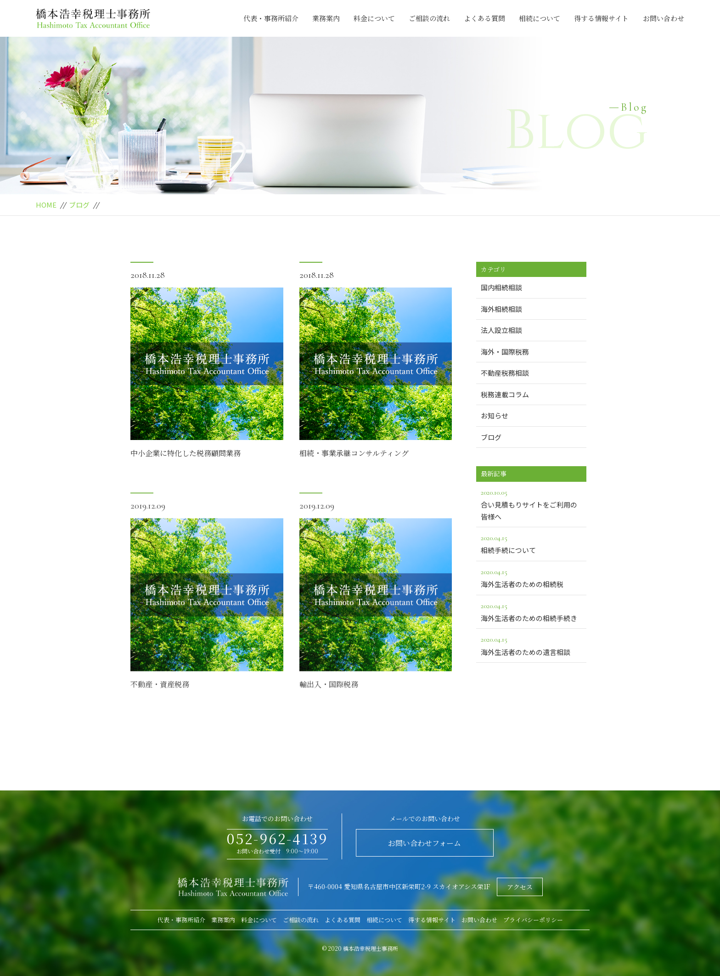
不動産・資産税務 (159, 701)
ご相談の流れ (429, 18)
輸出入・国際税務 (328, 701)
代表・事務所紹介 (270, 18)
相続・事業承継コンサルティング (354, 454)
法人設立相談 (501, 330)
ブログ (79, 204)
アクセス (520, 886)
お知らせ (494, 415)
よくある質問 (484, 18)
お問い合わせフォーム (424, 843)
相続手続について (531, 543)
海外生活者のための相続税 (531, 577)
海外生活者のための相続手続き (531, 611)
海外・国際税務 (505, 351)
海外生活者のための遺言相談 (531, 644)
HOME (46, 204)
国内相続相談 (501, 287)
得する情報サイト (601, 18)
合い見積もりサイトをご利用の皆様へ (531, 503)
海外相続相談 (501, 309)
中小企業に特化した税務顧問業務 (185, 454)
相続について (539, 18)
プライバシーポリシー (533, 919)
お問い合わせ (663, 18)
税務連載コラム (505, 394)
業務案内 (326, 18)
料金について (374, 18)
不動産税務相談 (505, 373)
